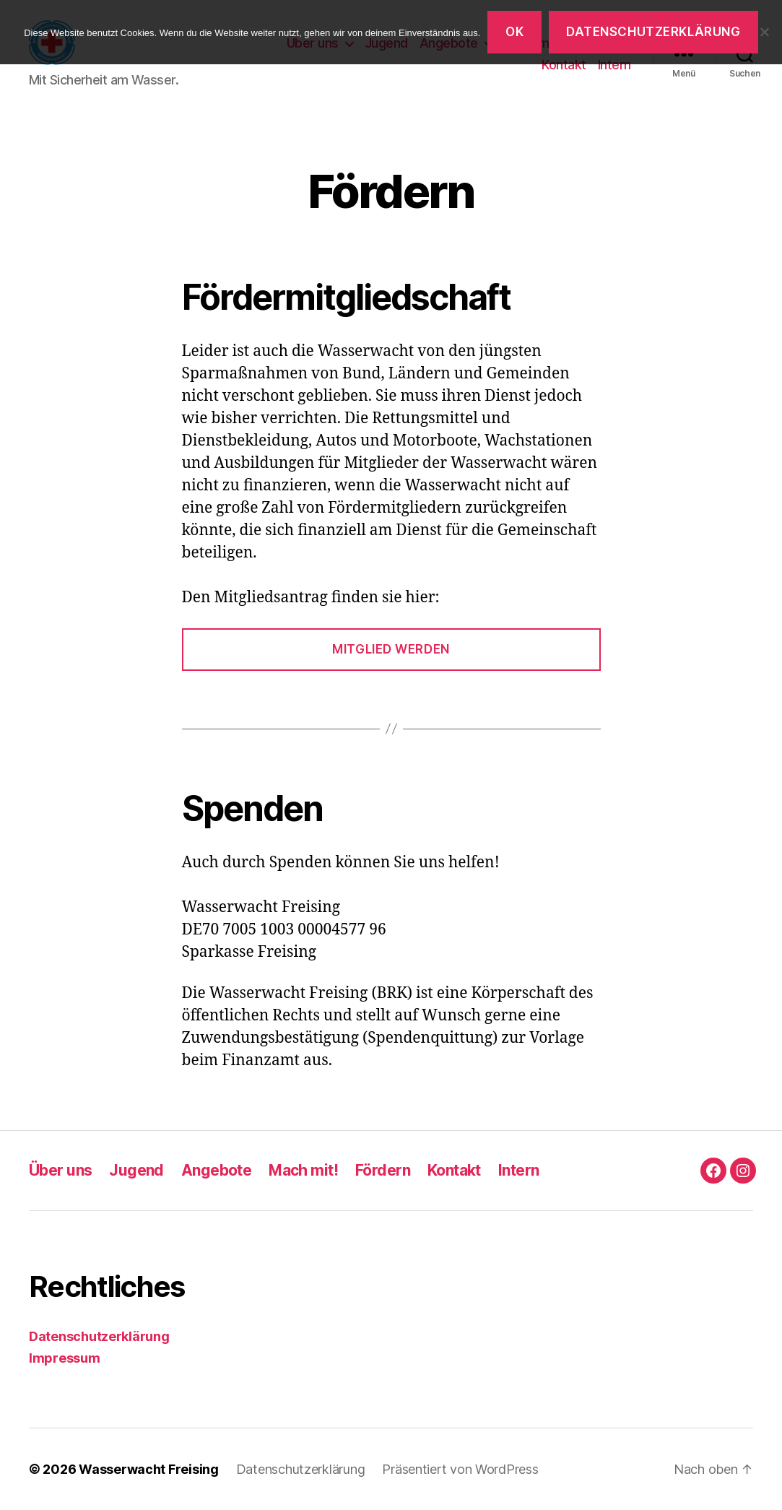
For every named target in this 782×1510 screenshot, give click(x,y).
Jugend (136, 1170)
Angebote (216, 1170)
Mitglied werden (391, 649)
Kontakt (564, 64)
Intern (614, 64)
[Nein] (764, 32)
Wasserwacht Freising (149, 1469)
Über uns (60, 1170)
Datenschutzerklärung (99, 1336)
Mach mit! (303, 1170)
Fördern (382, 1170)
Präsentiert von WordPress (460, 1469)
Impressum (64, 1358)
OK (514, 32)
